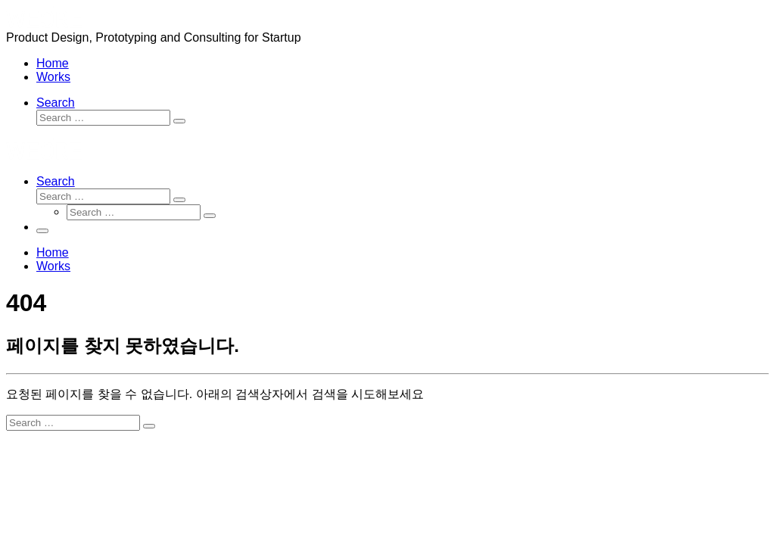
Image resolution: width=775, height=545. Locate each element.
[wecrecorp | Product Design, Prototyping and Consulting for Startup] (44, 23)
